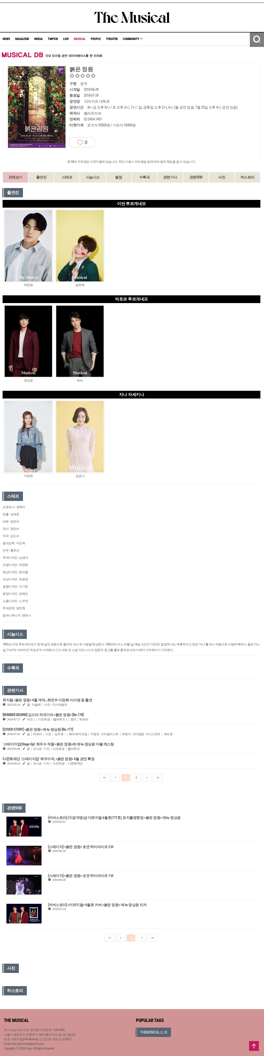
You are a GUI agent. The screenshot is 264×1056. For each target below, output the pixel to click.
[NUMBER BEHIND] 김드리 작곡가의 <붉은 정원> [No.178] (43, 715)
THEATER (112, 39)
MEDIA (38, 39)
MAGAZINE (22, 39)
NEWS (6, 39)
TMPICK (53, 39)
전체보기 (15, 177)
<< (104, 777)
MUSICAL (80, 39)
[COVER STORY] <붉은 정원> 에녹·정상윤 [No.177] (38, 729)
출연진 (41, 177)
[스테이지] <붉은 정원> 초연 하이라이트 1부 (80, 876)
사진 (221, 177)
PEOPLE (96, 39)
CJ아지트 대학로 (97, 101)
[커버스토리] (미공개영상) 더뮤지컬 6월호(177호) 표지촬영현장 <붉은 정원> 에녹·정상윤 (114, 818)
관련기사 (170, 177)
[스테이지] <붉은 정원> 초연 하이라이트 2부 (80, 847)
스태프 (67, 177)
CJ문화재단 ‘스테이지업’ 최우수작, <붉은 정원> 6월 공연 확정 (48, 759)
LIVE (66, 39)
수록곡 (144, 177)
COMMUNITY (133, 39)
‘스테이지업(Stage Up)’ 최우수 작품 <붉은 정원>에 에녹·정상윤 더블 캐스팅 (58, 744)
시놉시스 (93, 177)
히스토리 (247, 177)
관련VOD (195, 177)
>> (157, 777)
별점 (118, 177)
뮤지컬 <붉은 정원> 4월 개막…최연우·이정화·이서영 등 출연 (47, 700)
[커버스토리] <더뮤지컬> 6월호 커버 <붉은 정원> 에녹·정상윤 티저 (97, 905)
